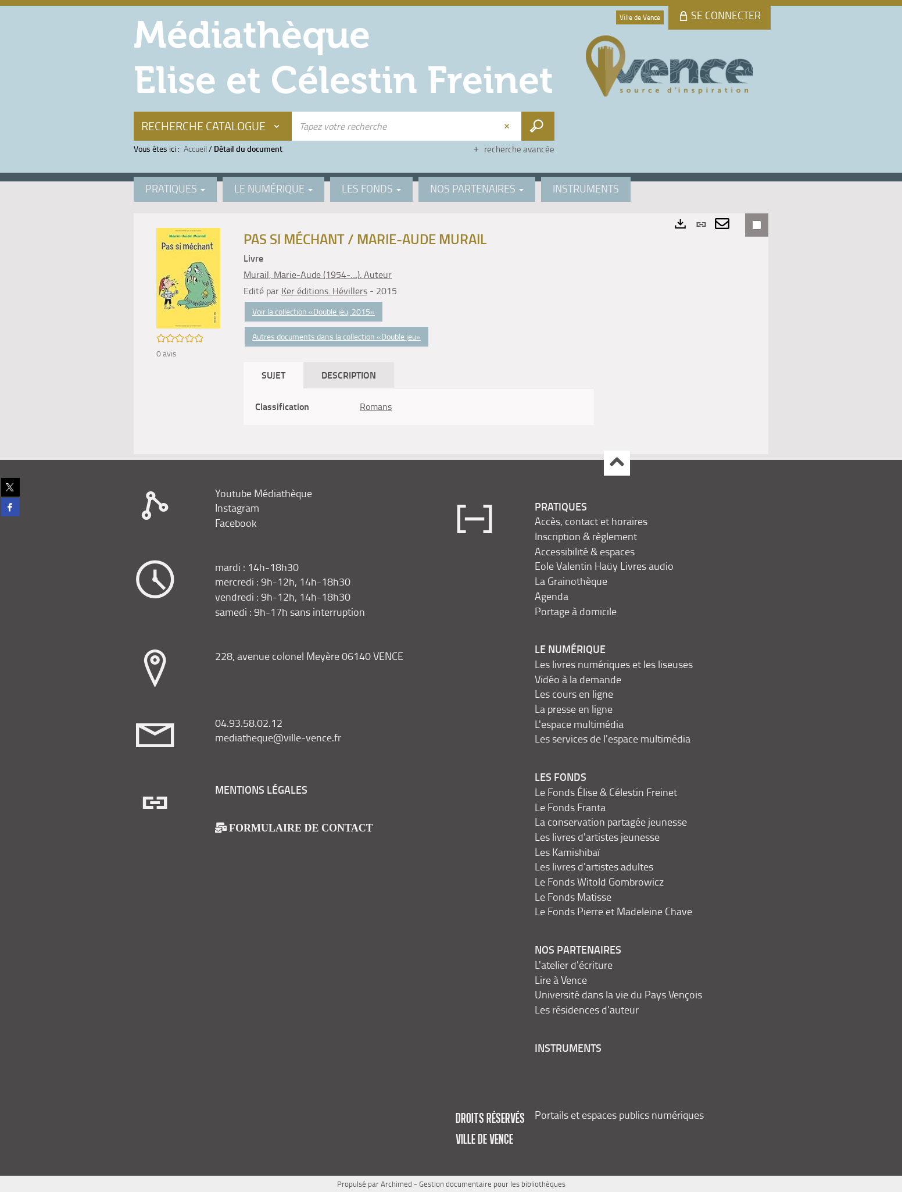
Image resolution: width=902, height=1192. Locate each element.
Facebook (236, 523)
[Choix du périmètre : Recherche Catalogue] (213, 126)
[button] (188, 277)
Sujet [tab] (273, 374)
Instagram (237, 508)
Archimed (396, 1184)
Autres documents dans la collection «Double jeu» (336, 336)
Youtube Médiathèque (263, 493)
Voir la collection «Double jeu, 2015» (313, 311)
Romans (376, 406)
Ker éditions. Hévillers (324, 290)
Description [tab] (348, 374)
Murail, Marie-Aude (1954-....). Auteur (318, 274)
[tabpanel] (418, 406)
